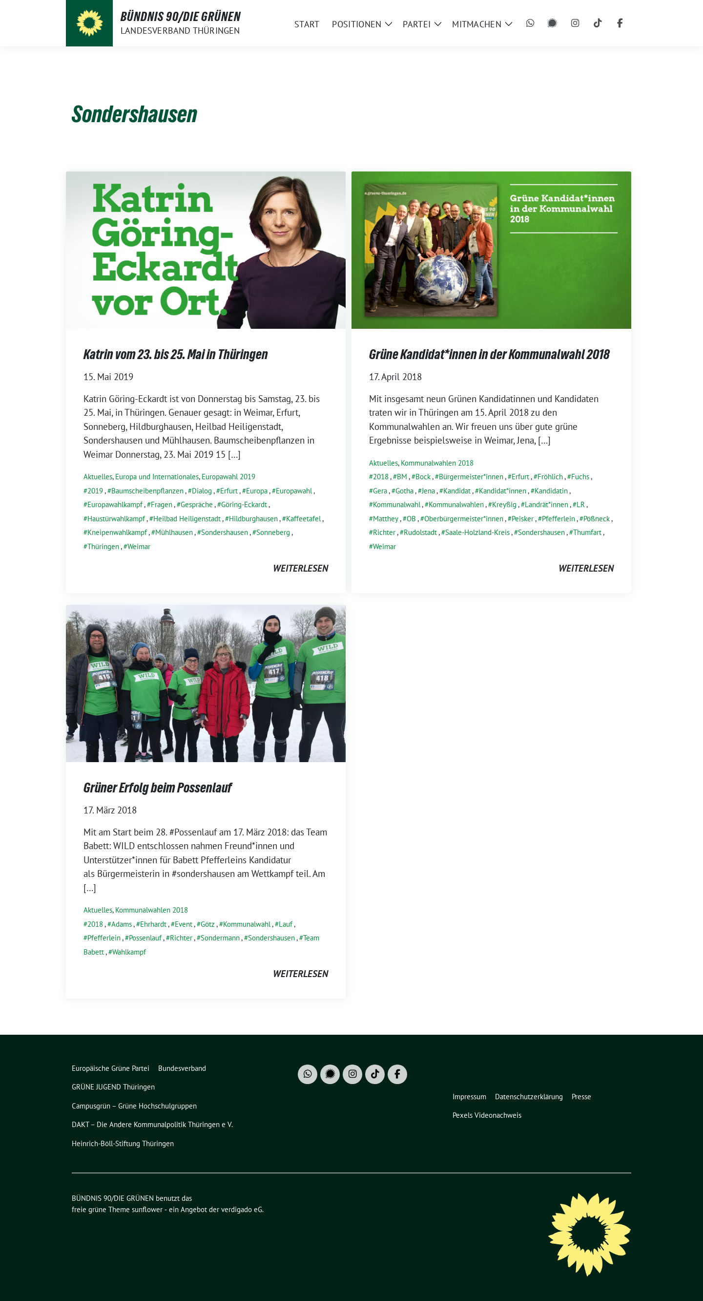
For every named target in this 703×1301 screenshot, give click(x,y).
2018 (381, 476)
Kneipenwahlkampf (117, 532)
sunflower (147, 1209)
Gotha (404, 490)
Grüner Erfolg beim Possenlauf (157, 787)
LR (581, 504)
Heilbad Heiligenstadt (187, 518)
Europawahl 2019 (228, 476)
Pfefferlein (558, 518)
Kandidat (457, 490)
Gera (380, 490)
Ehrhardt (153, 924)
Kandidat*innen (502, 490)
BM (402, 476)
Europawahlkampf (115, 504)
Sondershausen (224, 532)
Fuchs (580, 476)
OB (411, 518)
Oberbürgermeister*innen (463, 518)
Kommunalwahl (396, 504)
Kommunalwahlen (456, 504)
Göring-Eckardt (244, 504)
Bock (423, 476)
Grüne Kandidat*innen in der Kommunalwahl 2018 (489, 354)
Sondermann (220, 937)
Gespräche (197, 504)
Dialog (202, 490)
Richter (384, 532)
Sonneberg (273, 532)
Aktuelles (97, 476)
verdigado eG (241, 1209)
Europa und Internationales (157, 476)
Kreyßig (504, 504)
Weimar (138, 546)
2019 (95, 490)
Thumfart (587, 532)
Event (183, 924)
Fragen (161, 504)
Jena (428, 490)
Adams (121, 924)
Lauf (285, 924)
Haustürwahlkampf (116, 518)
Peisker (523, 518)
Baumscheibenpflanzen (147, 490)
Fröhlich (550, 476)
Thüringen (103, 546)
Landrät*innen (546, 504)
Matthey (385, 518)
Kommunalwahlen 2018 (437, 463)
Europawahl (294, 490)
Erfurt (229, 490)
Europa (257, 490)
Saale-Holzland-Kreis (477, 532)
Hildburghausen (253, 518)
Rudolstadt (420, 532)
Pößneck (596, 518)
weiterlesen (300, 568)
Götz (208, 924)
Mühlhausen (174, 532)
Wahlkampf (129, 952)
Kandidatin (551, 490)
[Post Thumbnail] (206, 249)
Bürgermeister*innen (471, 476)
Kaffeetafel (303, 518)
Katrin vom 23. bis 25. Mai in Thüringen (175, 354)
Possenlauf (145, 937)
